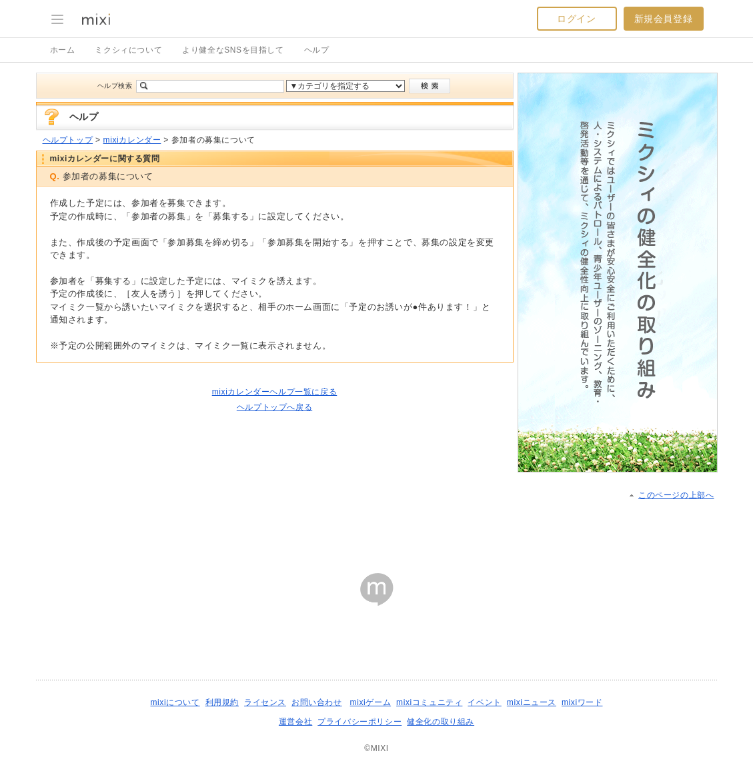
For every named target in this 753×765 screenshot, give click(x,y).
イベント (484, 702)
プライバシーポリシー (359, 721)
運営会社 (295, 721)
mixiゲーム (371, 702)
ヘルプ (316, 50)
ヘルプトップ (68, 140)
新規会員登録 (663, 18)
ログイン (576, 18)
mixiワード (582, 702)
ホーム (62, 50)
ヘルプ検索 (115, 85)
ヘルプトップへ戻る (274, 407)
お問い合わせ (316, 702)
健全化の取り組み (440, 721)
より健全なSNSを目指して (232, 50)
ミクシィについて (128, 50)
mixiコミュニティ (429, 702)
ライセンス (265, 702)
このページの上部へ (676, 495)
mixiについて (174, 702)
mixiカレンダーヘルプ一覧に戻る (274, 391)
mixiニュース (531, 702)
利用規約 (222, 702)
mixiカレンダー (132, 140)
